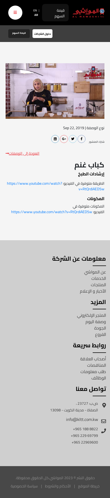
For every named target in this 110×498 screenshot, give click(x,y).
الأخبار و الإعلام (93, 291)
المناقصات (96, 365)
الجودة (100, 328)
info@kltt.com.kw (82, 419)
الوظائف (98, 378)
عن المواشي (95, 272)
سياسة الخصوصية (24, 486)
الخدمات (98, 278)
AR (36, 15)
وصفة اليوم (95, 321)
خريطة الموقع (89, 486)
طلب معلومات (93, 371)
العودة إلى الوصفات (22, 153)
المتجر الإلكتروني (91, 315)
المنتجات (98, 284)
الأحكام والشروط (58, 486)
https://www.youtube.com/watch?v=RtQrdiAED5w (55, 186)
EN (35, 10)
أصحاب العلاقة (93, 359)
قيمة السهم (60, 13)
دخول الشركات (42, 33)
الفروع (100, 334)
